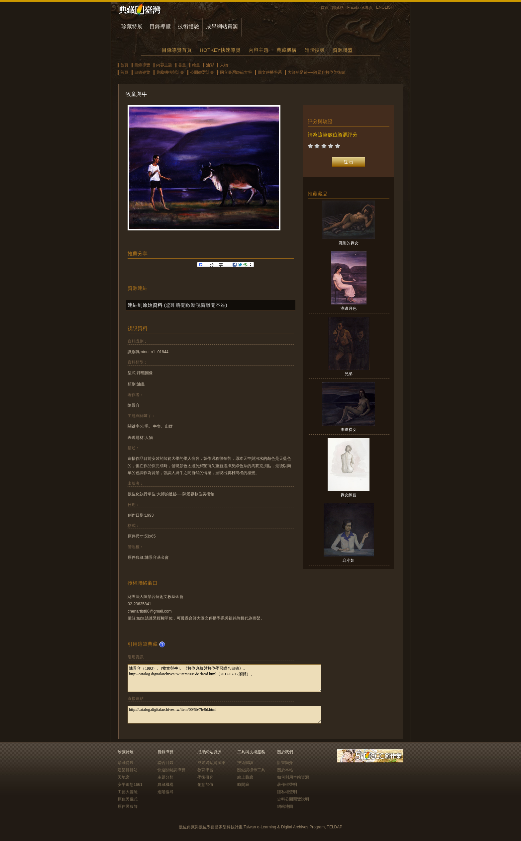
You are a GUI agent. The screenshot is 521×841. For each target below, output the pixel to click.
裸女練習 (349, 495)
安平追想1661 (130, 784)
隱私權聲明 (287, 792)
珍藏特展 (132, 26)
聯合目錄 (165, 762)
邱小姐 (349, 560)
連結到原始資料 (145, 305)
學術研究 (205, 777)
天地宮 (124, 777)
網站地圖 (285, 806)
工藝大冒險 (128, 792)
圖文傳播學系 (270, 72)
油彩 (210, 65)
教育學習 (205, 770)
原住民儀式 (128, 799)
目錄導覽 (160, 26)
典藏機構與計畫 (170, 72)
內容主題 (258, 50)
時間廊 (243, 784)
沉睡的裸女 (349, 243)
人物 (224, 65)
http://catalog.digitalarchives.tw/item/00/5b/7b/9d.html (224, 714)
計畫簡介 (285, 762)
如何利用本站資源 (293, 777)
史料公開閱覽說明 (293, 799)
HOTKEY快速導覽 (220, 50)
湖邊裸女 (349, 429)
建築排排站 (128, 770)
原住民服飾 (128, 806)
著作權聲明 (287, 784)
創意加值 (205, 784)
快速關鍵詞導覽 (171, 770)
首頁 (325, 7)
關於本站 (285, 770)
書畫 (182, 65)
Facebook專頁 (360, 7)
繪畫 (196, 65)
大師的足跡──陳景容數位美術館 (316, 72)
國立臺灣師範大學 (236, 72)
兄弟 (349, 374)
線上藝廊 (245, 777)
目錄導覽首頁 (177, 50)
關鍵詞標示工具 (251, 770)
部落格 (338, 7)
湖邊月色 (349, 308)
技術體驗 (188, 26)
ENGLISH (385, 7)
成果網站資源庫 (211, 762)
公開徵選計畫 (202, 72)
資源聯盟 (343, 50)
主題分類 (165, 777)
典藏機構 (286, 50)
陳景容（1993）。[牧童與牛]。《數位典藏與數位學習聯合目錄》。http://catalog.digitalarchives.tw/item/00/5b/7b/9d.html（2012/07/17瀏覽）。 (224, 678)
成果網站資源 (222, 26)
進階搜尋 (315, 50)
